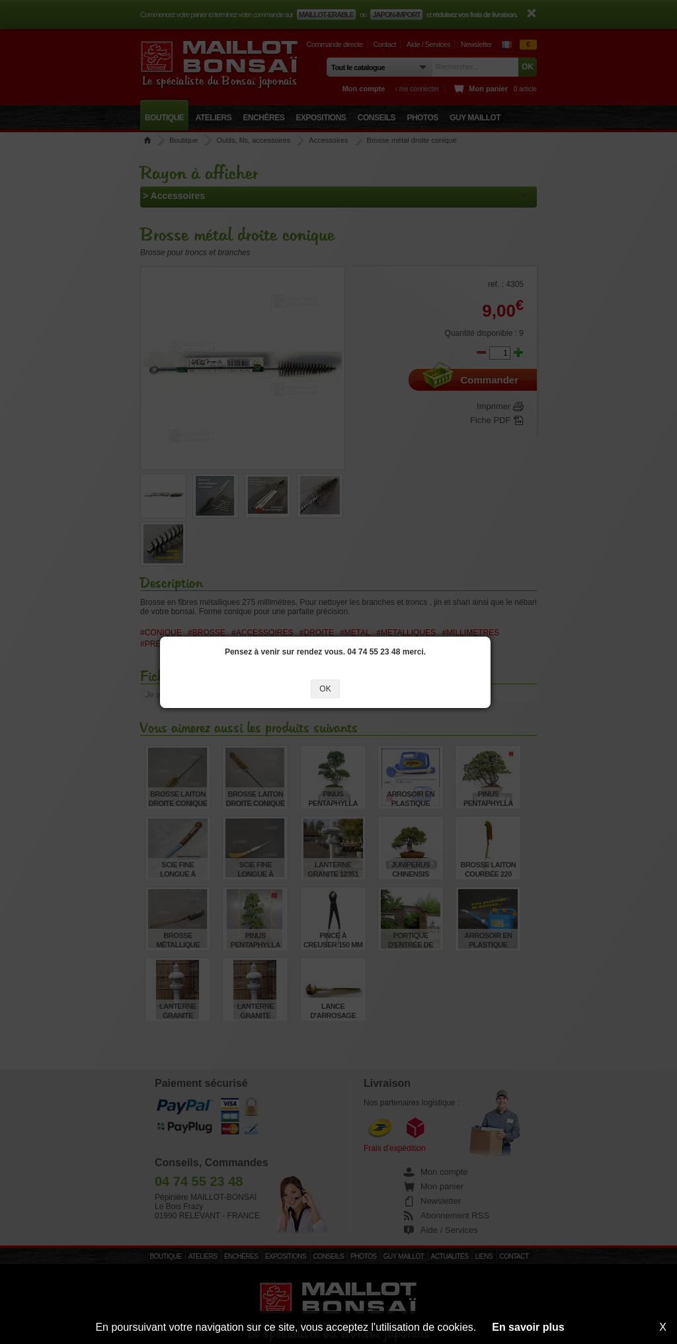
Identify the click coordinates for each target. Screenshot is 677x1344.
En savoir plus (528, 1327)
